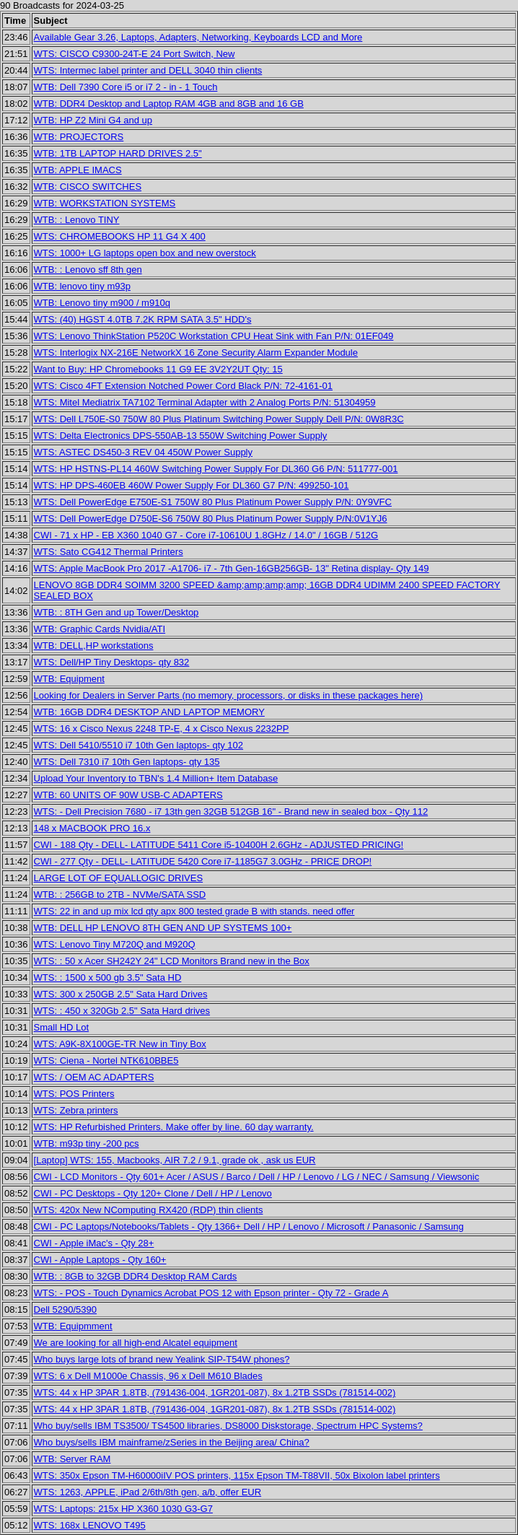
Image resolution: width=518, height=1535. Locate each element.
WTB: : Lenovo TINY (77, 219)
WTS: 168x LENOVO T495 (90, 1525)
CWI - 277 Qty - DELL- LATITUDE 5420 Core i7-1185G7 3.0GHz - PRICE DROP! (203, 861)
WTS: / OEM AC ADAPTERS (94, 1077)
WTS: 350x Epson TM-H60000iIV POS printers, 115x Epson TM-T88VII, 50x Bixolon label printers (237, 1475)
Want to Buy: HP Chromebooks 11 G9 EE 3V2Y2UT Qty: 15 (158, 369)
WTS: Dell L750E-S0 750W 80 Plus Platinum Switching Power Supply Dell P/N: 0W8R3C (219, 419)
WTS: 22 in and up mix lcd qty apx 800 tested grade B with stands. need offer (194, 911)
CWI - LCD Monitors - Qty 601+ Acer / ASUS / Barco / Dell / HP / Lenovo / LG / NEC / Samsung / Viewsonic (257, 1176)
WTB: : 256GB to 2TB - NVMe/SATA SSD (120, 894)
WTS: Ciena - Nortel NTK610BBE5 (106, 1060)
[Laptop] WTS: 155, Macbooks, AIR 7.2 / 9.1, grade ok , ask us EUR (175, 1160)
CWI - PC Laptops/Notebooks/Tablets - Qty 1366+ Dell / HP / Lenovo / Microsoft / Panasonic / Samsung (249, 1226)
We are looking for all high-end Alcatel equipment (135, 1342)
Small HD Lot (61, 1027)
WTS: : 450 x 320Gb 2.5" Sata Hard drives (122, 1010)
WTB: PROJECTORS (79, 136)
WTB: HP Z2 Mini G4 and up (93, 120)
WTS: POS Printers (74, 1093)
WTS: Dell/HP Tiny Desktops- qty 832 (112, 662)
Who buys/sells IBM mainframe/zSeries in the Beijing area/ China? (172, 1442)
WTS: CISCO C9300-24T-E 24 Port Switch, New (134, 53)
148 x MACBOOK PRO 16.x (92, 828)
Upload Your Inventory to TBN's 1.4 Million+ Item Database (156, 778)
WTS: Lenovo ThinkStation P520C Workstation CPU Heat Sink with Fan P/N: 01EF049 (214, 336)
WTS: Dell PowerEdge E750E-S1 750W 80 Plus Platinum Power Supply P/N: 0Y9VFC (213, 502)
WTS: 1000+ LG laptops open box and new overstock (145, 253)
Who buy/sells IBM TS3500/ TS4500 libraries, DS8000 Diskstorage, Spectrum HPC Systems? (228, 1425)
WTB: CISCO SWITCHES (88, 186)
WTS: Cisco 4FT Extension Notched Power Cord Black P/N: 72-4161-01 (183, 385)
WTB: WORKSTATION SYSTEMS (105, 203)
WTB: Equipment (69, 678)
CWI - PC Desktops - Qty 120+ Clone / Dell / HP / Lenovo (153, 1193)
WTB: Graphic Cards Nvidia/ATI (100, 629)
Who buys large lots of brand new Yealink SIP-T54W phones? (162, 1359)
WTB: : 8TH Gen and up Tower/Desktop (116, 612)
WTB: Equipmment (73, 1326)
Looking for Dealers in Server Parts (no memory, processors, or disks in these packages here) (228, 695)
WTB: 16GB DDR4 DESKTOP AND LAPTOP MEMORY (149, 712)
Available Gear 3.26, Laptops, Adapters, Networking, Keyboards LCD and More (198, 37)
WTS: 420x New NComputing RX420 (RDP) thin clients (148, 1209)
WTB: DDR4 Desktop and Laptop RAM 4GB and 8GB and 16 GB (169, 103)
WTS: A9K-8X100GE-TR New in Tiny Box (120, 1043)
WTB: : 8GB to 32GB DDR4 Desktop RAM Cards (135, 1276)
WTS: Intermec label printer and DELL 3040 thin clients (148, 70)
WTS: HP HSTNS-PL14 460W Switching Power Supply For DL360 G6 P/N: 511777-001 (216, 468)
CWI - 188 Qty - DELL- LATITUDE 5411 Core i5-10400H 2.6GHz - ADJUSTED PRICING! (219, 844)
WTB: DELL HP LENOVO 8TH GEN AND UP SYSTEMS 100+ (163, 927)
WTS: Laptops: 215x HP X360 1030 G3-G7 (123, 1508)
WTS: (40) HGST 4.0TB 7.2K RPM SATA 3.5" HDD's (143, 319)
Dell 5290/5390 (65, 1309)
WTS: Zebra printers (76, 1110)
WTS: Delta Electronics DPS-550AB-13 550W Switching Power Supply (181, 435)
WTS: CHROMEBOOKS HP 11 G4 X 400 (120, 236)
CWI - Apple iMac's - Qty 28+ (94, 1243)
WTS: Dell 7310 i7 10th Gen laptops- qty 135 (127, 761)
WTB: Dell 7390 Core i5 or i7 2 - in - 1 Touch (126, 87)
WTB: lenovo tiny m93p (82, 286)
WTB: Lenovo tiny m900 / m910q (102, 302)
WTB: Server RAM (72, 1458)
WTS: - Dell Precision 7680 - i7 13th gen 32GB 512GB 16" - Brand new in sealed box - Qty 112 (231, 811)
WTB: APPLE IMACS (78, 170)
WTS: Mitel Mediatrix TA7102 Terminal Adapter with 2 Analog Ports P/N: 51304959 (205, 402)
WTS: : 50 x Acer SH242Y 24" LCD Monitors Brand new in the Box (172, 960)
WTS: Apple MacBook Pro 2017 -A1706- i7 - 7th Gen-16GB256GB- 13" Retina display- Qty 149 (231, 568)
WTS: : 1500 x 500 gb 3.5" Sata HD (108, 977)
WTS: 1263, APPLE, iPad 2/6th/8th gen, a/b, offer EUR (148, 1492)
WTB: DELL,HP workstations (94, 645)
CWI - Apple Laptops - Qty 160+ (100, 1259)
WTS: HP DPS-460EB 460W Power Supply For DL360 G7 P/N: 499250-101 (191, 485)
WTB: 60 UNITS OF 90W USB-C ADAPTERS (128, 795)
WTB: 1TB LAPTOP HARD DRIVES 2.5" (118, 153)
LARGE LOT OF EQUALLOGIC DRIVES (118, 878)
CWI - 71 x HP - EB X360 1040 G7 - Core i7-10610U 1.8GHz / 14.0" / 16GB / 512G (206, 535)
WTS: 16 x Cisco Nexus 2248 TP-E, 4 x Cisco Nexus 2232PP (161, 728)
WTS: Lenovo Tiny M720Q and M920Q (115, 944)
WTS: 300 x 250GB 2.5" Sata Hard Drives (121, 994)
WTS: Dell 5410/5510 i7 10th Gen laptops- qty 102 (139, 745)
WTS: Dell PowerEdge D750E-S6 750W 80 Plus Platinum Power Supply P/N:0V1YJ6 (210, 518)
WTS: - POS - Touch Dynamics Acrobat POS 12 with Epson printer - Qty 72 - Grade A (211, 1292)
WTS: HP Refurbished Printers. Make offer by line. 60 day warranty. (174, 1126)
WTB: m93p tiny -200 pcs (86, 1143)
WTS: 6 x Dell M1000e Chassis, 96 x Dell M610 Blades (148, 1375)
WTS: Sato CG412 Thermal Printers (108, 551)
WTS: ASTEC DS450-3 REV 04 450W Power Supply (143, 452)
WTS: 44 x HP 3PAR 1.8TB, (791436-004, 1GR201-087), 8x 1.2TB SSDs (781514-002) (215, 1392)
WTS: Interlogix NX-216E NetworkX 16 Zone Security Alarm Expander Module (196, 352)
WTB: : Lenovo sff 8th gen (88, 269)
